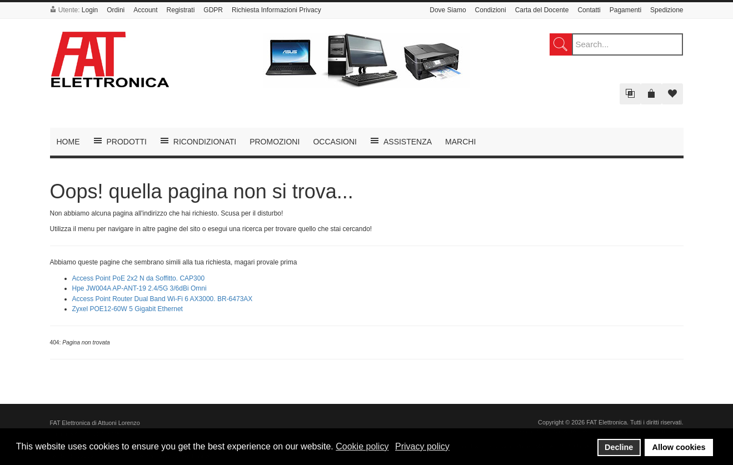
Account (145, 10)
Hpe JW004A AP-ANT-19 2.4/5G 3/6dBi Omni (139, 288)
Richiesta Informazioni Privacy (276, 10)
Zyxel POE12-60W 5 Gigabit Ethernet (127, 309)
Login (90, 10)
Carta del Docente (542, 10)
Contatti (588, 10)
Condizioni (490, 10)
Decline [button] (619, 447)
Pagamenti (625, 10)
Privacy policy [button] (422, 446)
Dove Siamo (448, 10)
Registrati (181, 10)
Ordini (115, 10)
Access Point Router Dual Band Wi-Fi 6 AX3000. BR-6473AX (162, 299)
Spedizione (666, 10)
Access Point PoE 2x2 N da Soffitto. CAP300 (138, 278)
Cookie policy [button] (362, 446)
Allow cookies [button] (679, 447)
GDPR (213, 10)
